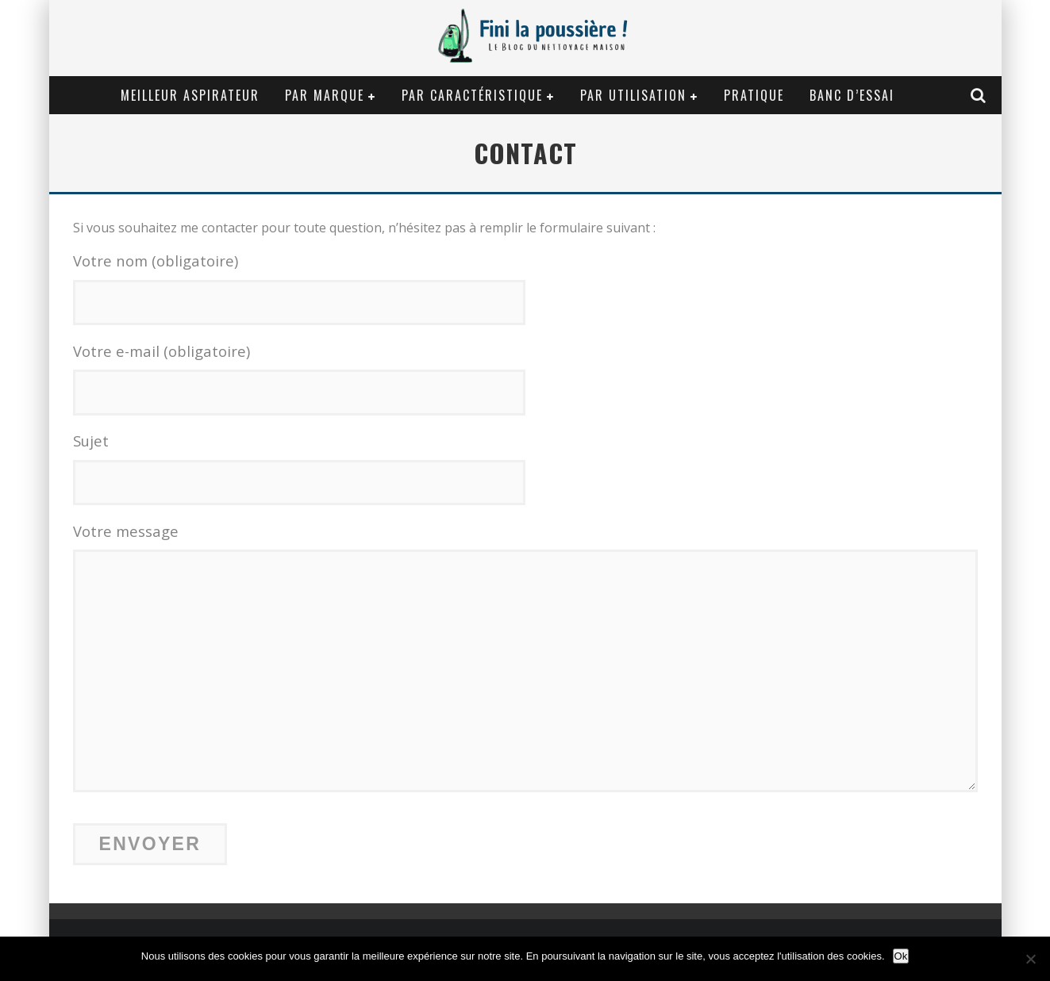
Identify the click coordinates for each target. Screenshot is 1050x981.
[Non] (1030, 959)
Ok (901, 956)
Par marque (324, 95)
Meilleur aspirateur (190, 95)
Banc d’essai (852, 95)
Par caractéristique (472, 95)
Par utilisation (633, 95)
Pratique (754, 95)
